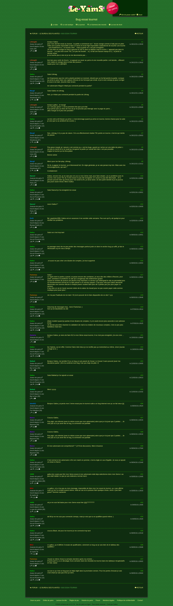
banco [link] (32, 418)
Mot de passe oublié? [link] (128, 15)
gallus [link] (32, 74)
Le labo (55, 25)
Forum (34, 34)
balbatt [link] (32, 361)
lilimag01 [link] (33, 42)
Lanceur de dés (61, 600)
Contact (140, 600)
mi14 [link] (31, 488)
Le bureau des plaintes (50, 34)
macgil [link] (32, 91)
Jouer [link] (140, 15)
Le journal (81, 25)
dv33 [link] (32, 218)
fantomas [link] (33, 275)
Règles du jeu (74, 600)
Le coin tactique (68, 25)
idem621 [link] (33, 403)
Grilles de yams (48, 600)
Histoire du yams (87, 600)
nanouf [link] (32, 176)
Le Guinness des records (97, 25)
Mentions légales (108, 600)
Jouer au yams (35, 600)
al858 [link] (32, 474)
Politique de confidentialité (126, 600)
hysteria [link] (33, 335)
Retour (140, 34)
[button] (112, 8)
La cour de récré (116, 25)
